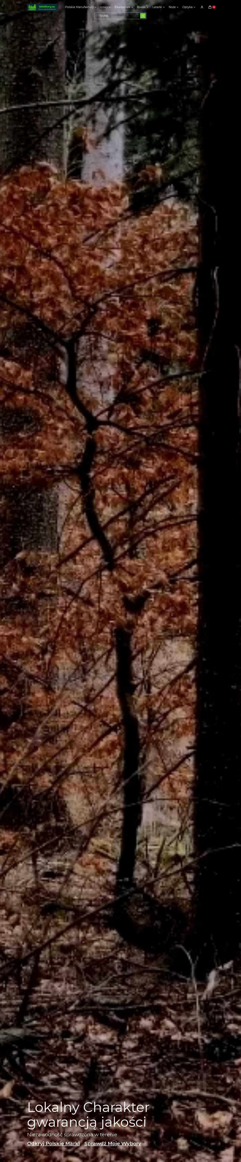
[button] (143, 15)
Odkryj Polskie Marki (53, 1143)
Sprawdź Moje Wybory (112, 1143)
